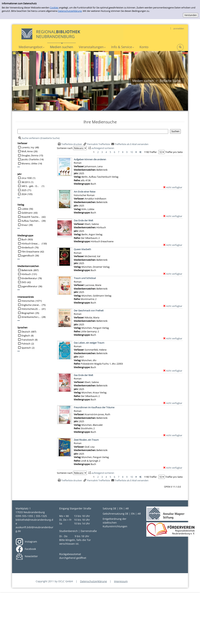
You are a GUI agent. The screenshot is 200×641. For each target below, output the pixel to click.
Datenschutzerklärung (70, 11)
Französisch (27, 339)
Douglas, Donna (29, 155)
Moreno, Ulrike (29, 163)
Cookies (54, 7)
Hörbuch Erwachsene (31, 243)
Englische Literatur (31, 305)
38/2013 (25, 182)
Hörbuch (26, 274)
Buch (24, 239)
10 (131, 152)
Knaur (24, 224)
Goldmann (27, 212)
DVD (23, 282)
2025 (23, 190)
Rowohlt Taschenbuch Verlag (31, 216)
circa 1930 (26, 178)
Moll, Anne (27, 151)
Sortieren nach (65, 148)
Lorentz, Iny (27, 147)
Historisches (27, 300)
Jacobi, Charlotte (30, 159)
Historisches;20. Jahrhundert (31, 308)
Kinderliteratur (29, 278)
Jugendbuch (27, 255)
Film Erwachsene (30, 251)
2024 (23, 194)
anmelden (178, 28)
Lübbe (24, 208)
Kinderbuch (27, 247)
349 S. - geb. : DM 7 (31, 186)
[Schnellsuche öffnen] (180, 47)
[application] (31, 47)
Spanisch (26, 347)
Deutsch (25, 331)
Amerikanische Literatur (31, 317)
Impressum (121, 581)
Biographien (27, 313)
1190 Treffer (150, 152)
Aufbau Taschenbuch (31, 220)
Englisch (25, 335)
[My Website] (69, 33)
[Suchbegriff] (92, 131)
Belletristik (26, 270)
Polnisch (25, 343)
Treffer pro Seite (174, 152)
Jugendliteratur (29, 286)
